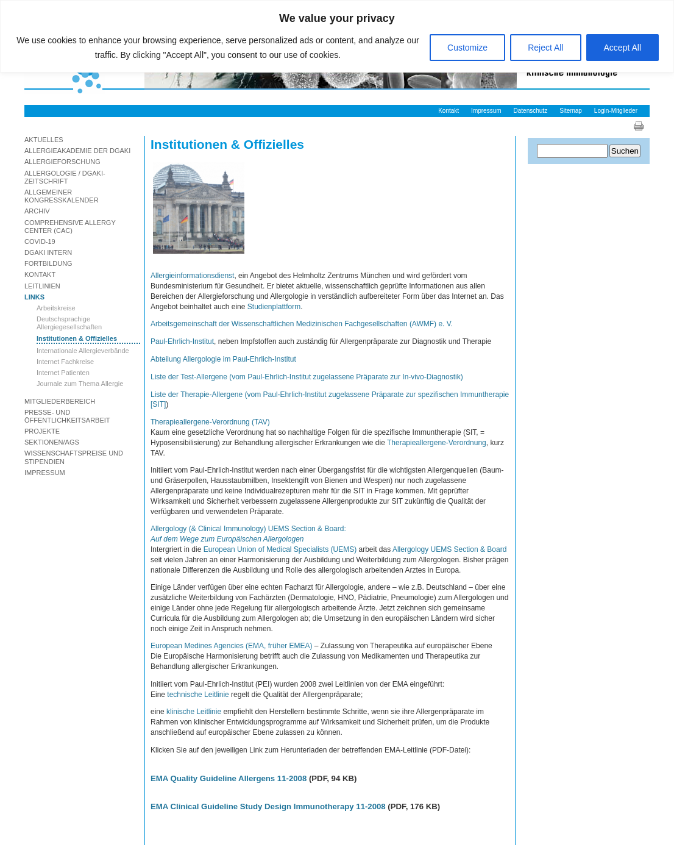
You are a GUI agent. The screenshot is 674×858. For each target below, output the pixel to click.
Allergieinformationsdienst (192, 275)
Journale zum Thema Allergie (80, 383)
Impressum (486, 110)
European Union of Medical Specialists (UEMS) (280, 549)
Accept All (622, 47)
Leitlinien (42, 286)
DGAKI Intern (48, 252)
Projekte (42, 431)
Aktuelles (43, 139)
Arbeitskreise (56, 308)
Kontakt (448, 110)
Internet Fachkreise (65, 361)
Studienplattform (273, 306)
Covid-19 (39, 241)
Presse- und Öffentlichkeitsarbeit (67, 416)
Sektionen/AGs (51, 442)
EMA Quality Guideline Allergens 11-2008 (229, 778)
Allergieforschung (62, 161)
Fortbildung (48, 263)
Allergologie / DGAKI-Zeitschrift (64, 177)
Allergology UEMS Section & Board (449, 549)
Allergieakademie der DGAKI (77, 150)
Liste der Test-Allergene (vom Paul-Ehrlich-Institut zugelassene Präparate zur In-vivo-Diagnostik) (307, 377)
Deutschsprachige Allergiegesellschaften (69, 323)
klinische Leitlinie (193, 711)
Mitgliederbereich (59, 401)
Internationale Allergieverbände (83, 350)
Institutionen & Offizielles (77, 338)
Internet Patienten (63, 372)
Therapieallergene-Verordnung (436, 442)
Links (34, 297)
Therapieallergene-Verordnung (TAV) (210, 422)
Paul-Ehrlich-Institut (182, 341)
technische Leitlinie (198, 694)
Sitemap (570, 110)
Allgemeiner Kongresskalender (61, 196)
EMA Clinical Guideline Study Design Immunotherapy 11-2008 (268, 806)
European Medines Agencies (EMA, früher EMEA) (231, 646)
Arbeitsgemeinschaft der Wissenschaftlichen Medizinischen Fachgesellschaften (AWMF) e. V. (302, 324)
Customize (467, 47)
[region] (337, 36)
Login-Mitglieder (615, 110)
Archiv (37, 211)
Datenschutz (531, 110)
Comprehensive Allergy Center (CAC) (70, 226)
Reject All (545, 47)
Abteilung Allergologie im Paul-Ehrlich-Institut (223, 359)
